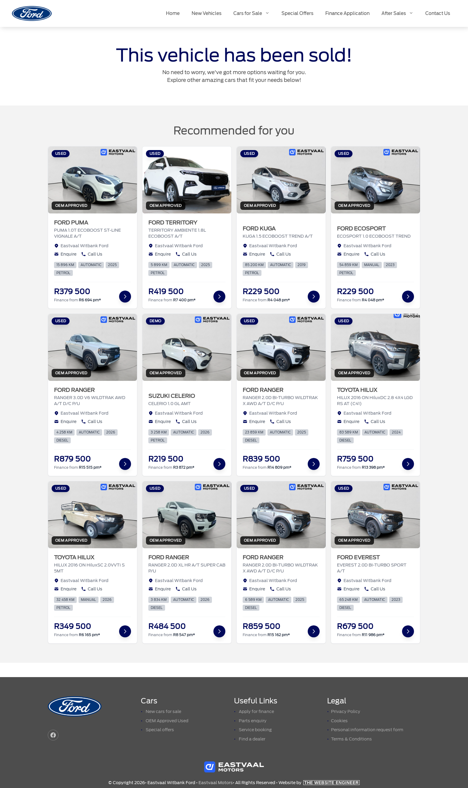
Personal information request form (367, 729)
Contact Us (437, 13)
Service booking (255, 729)
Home (173, 13)
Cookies (339, 720)
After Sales (400, 13)
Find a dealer (252, 739)
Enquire (65, 254)
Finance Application (347, 13)
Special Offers (297, 13)
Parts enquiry (253, 720)
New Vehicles (206, 13)
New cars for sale (163, 711)
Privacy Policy (345, 711)
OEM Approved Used (167, 720)
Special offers (160, 729)
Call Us (91, 254)
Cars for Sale (254, 13)
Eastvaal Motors (215, 782)
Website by (319, 782)
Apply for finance (256, 711)
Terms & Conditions (351, 739)
